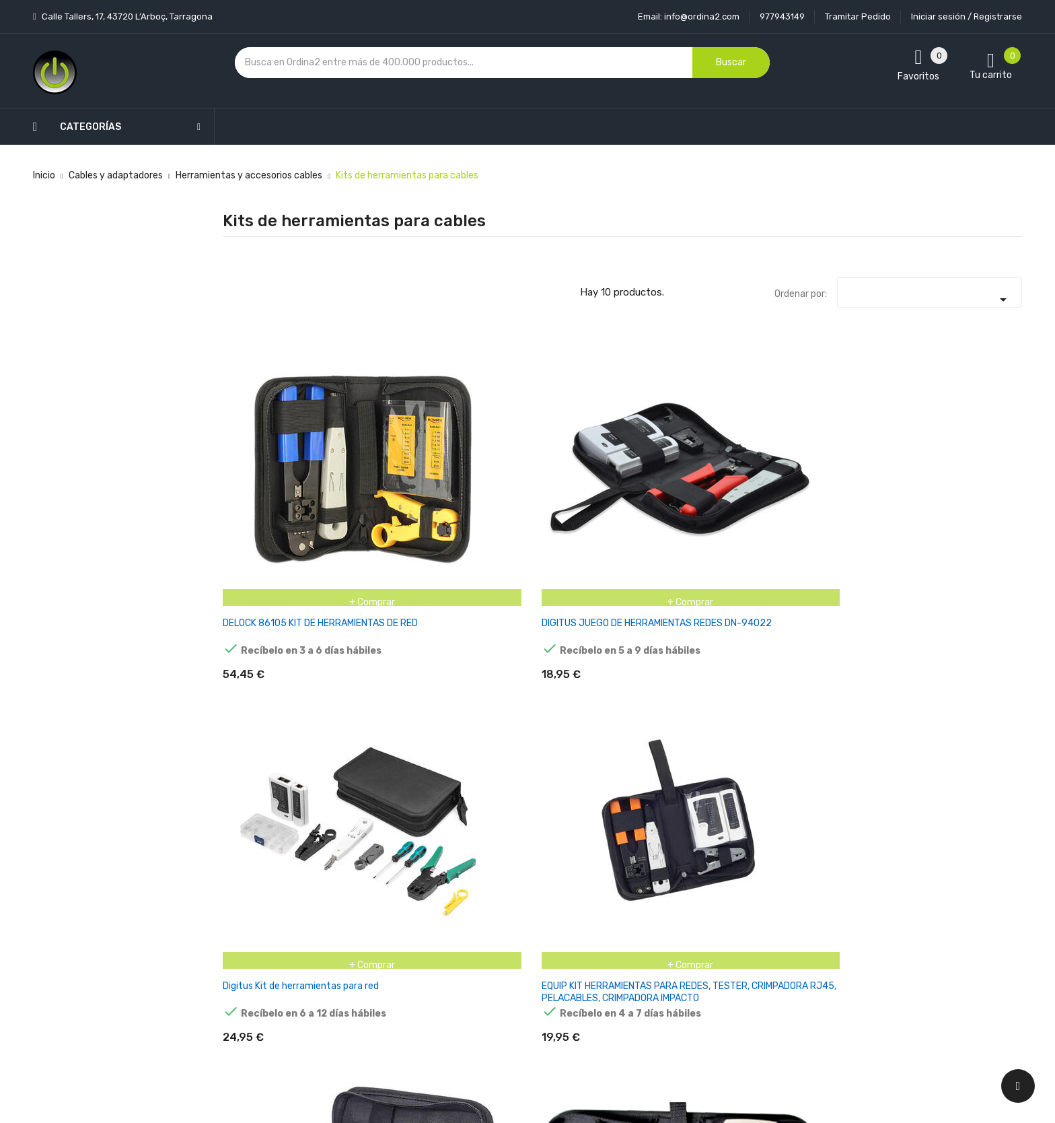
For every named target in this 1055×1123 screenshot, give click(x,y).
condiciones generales (893, 910)
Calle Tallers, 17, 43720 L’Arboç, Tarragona (126, 16)
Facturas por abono (646, 957)
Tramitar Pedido (858, 16)
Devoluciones (499, 933)
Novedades (360, 863)
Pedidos (621, 933)
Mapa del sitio (499, 980)
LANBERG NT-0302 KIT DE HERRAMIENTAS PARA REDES (552, 697)
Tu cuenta (631, 836)
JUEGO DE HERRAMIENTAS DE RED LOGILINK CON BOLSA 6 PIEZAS (279, 697)
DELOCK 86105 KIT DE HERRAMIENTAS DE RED (273, 469)
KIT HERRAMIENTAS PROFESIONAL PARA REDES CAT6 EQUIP (417, 697)
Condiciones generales (518, 910)
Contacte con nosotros (521, 957)
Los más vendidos (374, 886)
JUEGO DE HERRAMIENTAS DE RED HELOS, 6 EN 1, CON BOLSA (962, 475)
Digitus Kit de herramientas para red (544, 469)
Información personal (650, 863)
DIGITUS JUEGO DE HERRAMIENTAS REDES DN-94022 (408, 475)
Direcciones (629, 980)
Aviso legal (493, 886)
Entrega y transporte (516, 863)
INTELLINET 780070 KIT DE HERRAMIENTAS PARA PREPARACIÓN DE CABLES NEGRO (826, 481)
